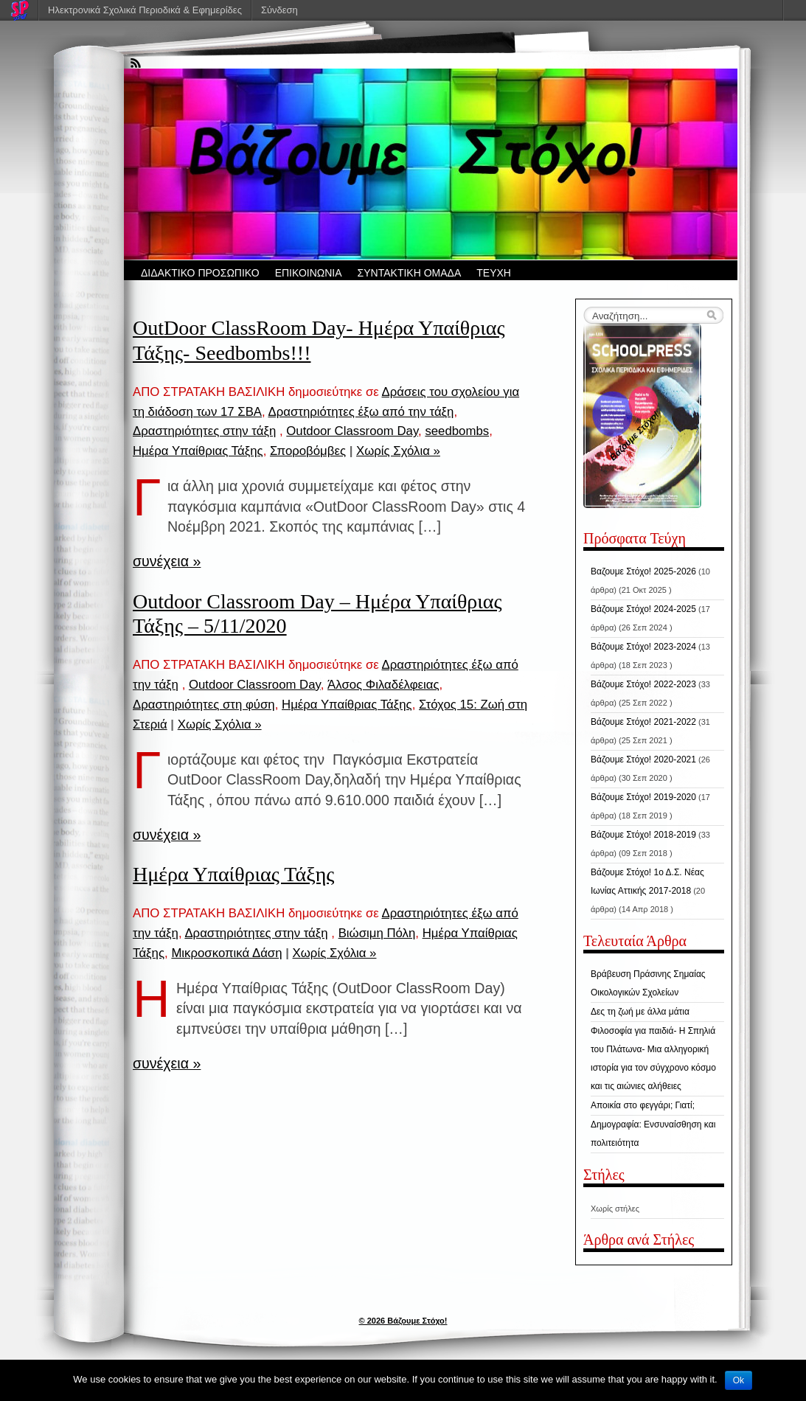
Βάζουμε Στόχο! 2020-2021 (643, 759)
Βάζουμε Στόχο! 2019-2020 (643, 797)
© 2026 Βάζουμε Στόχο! (403, 1320)
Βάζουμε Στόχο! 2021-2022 (643, 722)
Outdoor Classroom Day (352, 431)
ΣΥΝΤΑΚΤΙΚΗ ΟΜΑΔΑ (410, 273)
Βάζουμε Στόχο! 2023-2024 (643, 647)
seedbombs (457, 431)
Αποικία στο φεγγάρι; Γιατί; (643, 1105)
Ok (738, 1380)
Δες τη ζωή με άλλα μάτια (640, 1012)
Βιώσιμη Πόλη (377, 933)
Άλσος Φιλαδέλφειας (383, 685)
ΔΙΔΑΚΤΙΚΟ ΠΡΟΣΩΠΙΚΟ (200, 273)
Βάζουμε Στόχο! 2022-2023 (643, 684)
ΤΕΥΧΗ (493, 273)
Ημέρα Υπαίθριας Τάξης (198, 451)
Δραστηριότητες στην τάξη (204, 431)
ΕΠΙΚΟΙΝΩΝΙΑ (308, 273)
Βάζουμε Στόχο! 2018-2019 (643, 835)
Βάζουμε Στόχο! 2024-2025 (643, 609)
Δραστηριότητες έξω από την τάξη (361, 412)
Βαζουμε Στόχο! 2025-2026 (643, 571)
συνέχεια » (167, 561)
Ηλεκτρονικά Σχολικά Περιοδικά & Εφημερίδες (145, 9)
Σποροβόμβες (308, 451)
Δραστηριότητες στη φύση (204, 705)
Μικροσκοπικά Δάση (226, 953)
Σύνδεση (279, 9)
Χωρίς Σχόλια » (398, 451)
